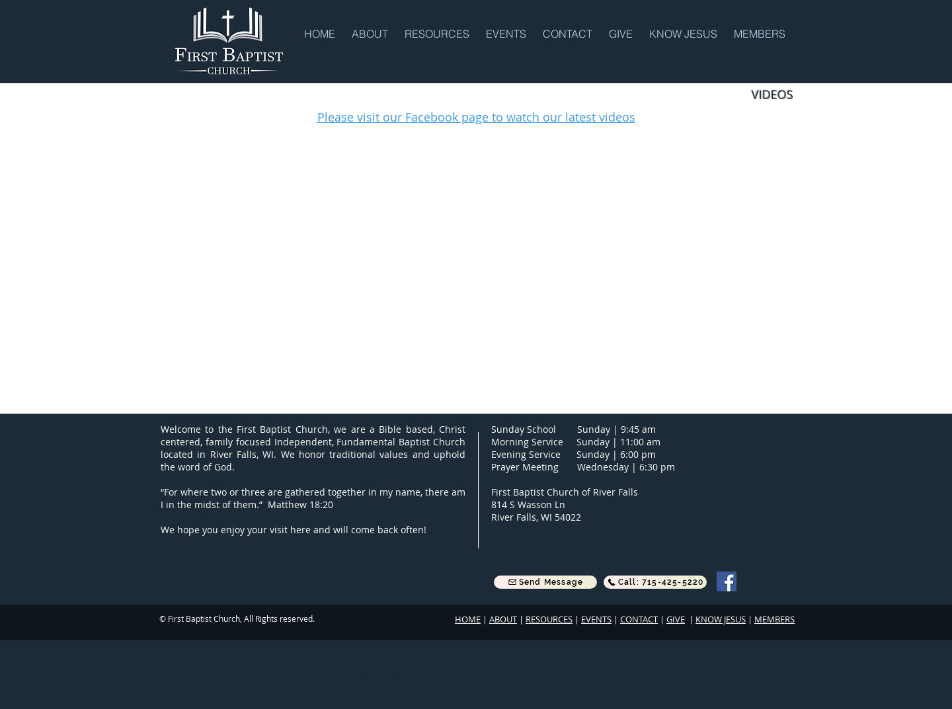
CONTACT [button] (639, 619)
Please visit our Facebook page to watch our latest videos (476, 117)
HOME (468, 619)
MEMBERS (774, 619)
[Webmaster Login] (393, 679)
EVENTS (596, 619)
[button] (371, 33)
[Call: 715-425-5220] (655, 582)
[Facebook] (726, 581)
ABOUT (503, 619)
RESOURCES (549, 619)
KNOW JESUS (720, 619)
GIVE (675, 619)
